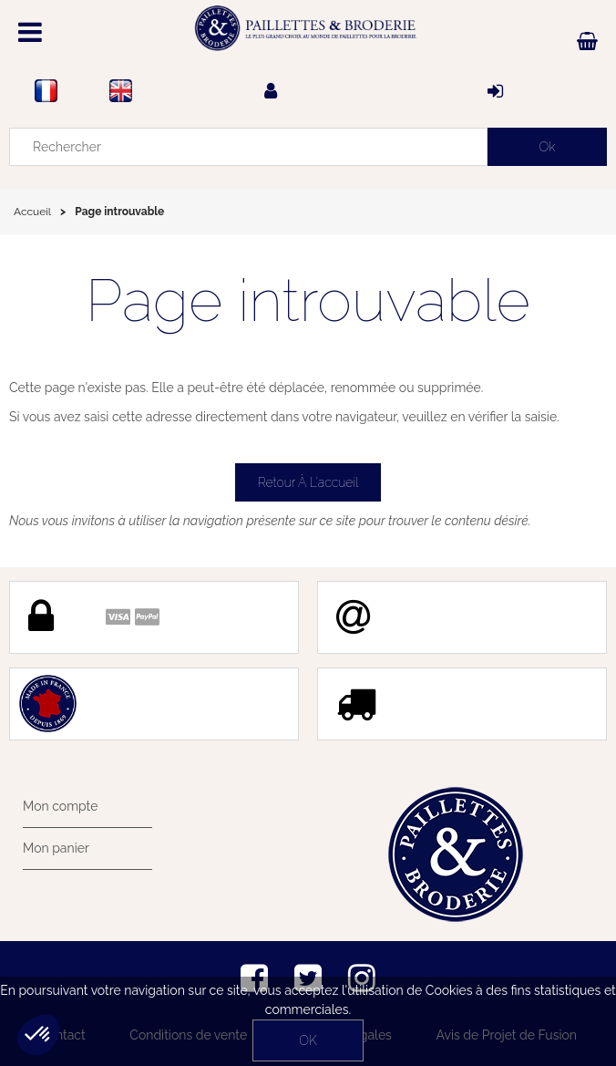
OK (307, 1040)
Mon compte (60, 806)
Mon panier (56, 848)
